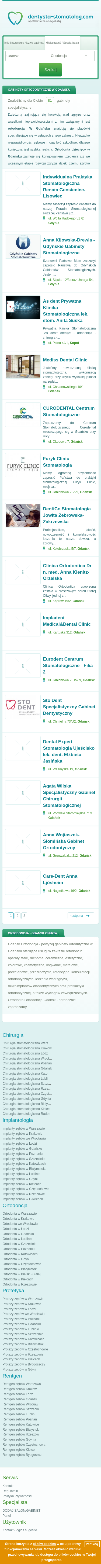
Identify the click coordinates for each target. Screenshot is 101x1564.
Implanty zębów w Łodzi (19, 1143)
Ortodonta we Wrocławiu (20, 1224)
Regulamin (10, 1491)
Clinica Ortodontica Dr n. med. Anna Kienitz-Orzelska (67, 572)
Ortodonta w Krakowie (18, 1219)
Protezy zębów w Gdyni (19, 1369)
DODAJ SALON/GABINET (21, 1510)
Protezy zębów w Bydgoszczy (23, 1364)
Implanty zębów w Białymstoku (24, 1169)
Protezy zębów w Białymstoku (23, 1344)
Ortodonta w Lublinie (17, 1239)
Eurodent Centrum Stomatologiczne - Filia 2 (68, 666)
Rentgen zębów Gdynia (19, 1439)
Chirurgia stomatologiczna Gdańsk (27, 1068)
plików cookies (44, 1544)
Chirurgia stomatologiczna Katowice (28, 1073)
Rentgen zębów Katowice (20, 1424)
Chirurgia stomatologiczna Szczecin (28, 1084)
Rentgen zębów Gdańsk (19, 1399)
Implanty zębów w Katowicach (24, 1164)
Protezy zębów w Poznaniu (21, 1319)
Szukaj (50, 69)
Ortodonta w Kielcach (17, 1279)
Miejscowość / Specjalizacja (62, 42)
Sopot (74, 343)
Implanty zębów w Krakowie (22, 1134)
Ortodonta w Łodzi (15, 1229)
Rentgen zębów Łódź (17, 1394)
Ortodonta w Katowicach (19, 1254)
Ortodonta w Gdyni (15, 1259)
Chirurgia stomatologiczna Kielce (26, 1109)
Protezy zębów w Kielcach (21, 1359)
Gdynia (53, 223)
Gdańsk (54, 391)
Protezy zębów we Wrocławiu (23, 1314)
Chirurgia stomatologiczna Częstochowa (31, 1094)
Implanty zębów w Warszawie (23, 1128)
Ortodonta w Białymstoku (20, 1269)
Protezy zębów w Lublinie (20, 1329)
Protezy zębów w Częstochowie (25, 1349)
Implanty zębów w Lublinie (21, 1174)
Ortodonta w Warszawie (19, 1213)
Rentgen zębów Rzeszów (20, 1434)
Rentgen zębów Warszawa (21, 1384)
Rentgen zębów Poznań (19, 1419)
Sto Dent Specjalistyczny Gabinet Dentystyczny (69, 707)
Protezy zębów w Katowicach (23, 1339)
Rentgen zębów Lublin (18, 1414)
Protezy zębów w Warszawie (22, 1299)
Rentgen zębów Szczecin (20, 1409)
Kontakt (7, 1486)
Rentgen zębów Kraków (19, 1389)
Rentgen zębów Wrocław (20, 1404)
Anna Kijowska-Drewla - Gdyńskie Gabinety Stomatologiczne (69, 246)
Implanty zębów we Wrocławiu (24, 1138)
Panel (6, 1516)
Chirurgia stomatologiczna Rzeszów (28, 1088)
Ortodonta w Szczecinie (19, 1244)
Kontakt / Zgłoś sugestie (19, 1530)
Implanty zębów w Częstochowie (25, 1189)
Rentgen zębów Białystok (20, 1429)
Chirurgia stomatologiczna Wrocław (27, 1058)
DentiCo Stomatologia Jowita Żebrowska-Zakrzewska (67, 515)
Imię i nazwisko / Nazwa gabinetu (24, 42)
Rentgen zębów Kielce (18, 1450)
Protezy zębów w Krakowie (21, 1304)
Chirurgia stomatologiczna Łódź (25, 1053)
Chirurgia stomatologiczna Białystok (28, 1104)
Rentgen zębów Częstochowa (23, 1444)
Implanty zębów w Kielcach (21, 1184)
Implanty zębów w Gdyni (19, 1179)
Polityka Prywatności (17, 1496)
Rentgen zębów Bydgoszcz (21, 1455)
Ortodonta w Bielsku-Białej (21, 1274)
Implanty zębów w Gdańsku (22, 1149)
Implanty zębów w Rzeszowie (23, 1194)
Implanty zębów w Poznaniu (22, 1154)
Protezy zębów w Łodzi (19, 1309)
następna (76, 916)
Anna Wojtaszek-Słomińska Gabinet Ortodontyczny (63, 841)
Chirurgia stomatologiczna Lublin (25, 1078)
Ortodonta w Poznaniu (18, 1249)
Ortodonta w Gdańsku (18, 1234)
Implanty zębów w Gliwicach (22, 1199)
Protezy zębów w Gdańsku (21, 1324)
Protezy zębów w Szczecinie (22, 1334)
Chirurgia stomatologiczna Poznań (27, 1063)
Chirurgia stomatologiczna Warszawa (29, 1043)
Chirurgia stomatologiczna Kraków (26, 1048)
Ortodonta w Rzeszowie (19, 1284)
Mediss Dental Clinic (65, 359)
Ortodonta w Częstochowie (21, 1264)
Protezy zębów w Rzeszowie (22, 1354)
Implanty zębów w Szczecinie (23, 1159)
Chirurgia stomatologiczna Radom (26, 1114)
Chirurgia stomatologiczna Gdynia (26, 1099)
